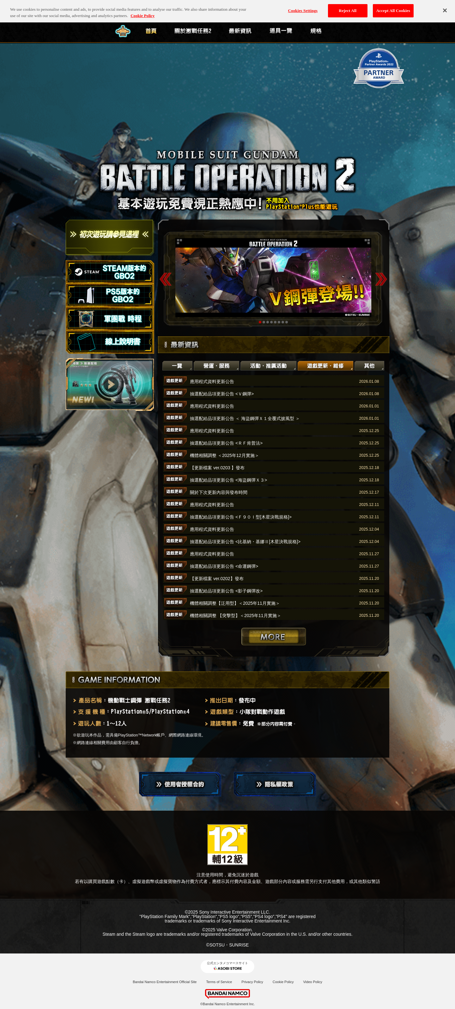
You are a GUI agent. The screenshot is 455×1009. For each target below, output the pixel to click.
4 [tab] (271, 322)
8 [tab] (286, 322)
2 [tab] (264, 322)
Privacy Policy (252, 982)
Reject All (347, 6)
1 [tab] (260, 322)
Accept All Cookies (393, 6)
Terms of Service (219, 982)
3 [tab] (267, 322)
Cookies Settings (303, 6)
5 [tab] (275, 322)
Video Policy (312, 982)
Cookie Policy (283, 982)
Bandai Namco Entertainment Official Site (165, 982)
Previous (166, 279)
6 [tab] (279, 322)
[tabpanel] (273, 277)
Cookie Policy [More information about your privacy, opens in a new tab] (142, 11)
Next (381, 279)
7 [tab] (283, 322)
